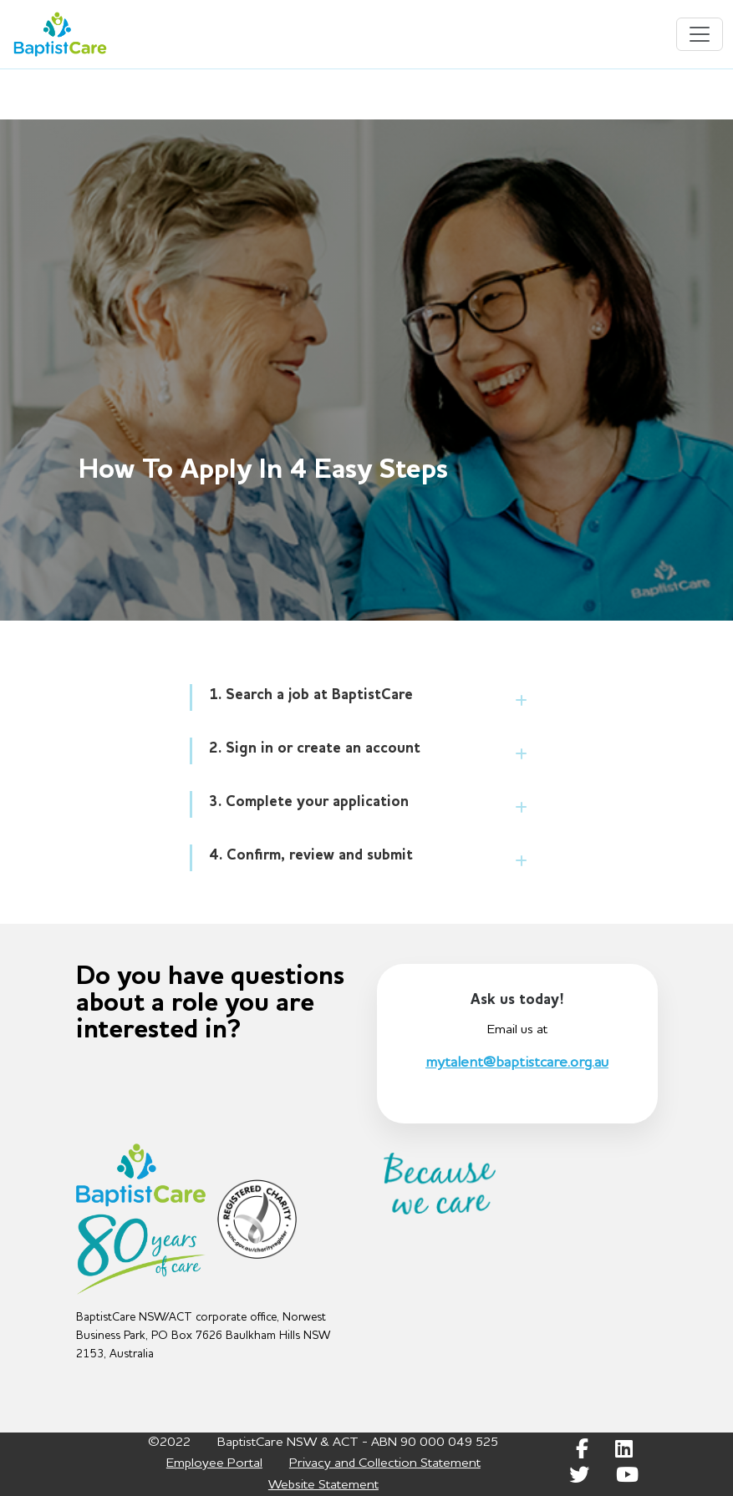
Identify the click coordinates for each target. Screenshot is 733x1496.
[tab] (368, 697)
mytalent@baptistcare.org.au (516, 1062)
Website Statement (323, 1485)
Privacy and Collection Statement (385, 1463)
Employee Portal (214, 1463)
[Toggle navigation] (699, 34)
